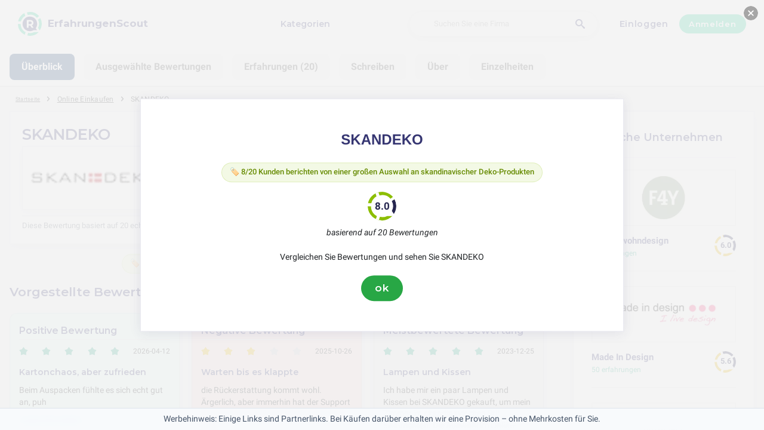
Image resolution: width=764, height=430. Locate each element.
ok (382, 291)
